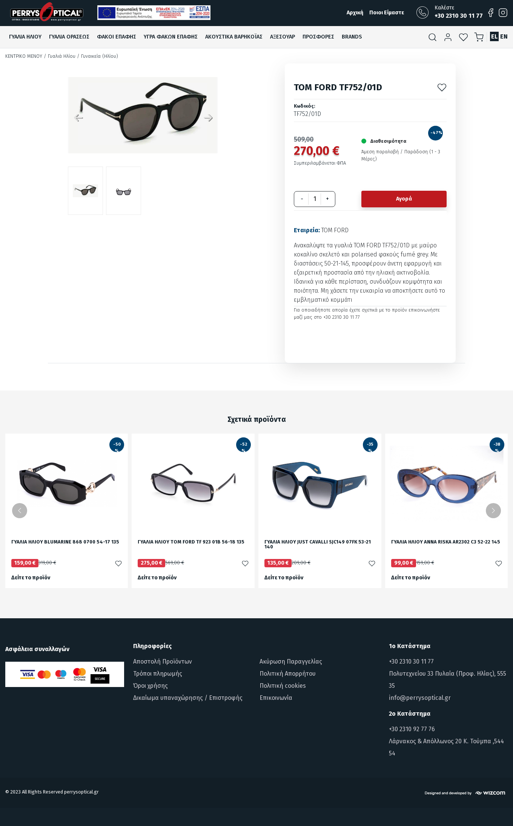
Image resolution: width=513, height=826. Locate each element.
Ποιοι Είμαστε (386, 12)
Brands (352, 37)
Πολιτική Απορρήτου (288, 673)
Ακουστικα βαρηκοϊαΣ (234, 37)
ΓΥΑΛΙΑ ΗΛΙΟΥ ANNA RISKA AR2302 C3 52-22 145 (445, 542)
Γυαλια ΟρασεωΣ (69, 37)
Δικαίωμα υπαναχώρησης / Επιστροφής (188, 697)
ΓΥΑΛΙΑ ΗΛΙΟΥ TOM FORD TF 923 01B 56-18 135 (191, 542)
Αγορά (404, 199)
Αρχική (355, 12)
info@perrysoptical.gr (420, 697)
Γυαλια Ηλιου (25, 37)
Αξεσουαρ (282, 37)
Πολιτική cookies (283, 685)
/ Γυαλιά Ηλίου (59, 56)
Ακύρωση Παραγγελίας (291, 661)
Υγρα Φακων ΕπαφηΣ (171, 37)
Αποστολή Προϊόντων (162, 661)
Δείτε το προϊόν (30, 577)
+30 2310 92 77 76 (412, 729)
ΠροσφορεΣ (318, 37)
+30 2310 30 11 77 (411, 661)
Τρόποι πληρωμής (157, 673)
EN (504, 36)
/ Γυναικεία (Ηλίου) (97, 56)
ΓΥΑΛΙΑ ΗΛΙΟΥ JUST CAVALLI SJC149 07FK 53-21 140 (317, 545)
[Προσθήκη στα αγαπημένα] (442, 87)
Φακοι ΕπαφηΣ (116, 37)
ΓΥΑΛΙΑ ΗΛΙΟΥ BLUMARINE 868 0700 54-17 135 (65, 542)
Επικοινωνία (276, 697)
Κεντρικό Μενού (23, 56)
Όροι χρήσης (150, 685)
